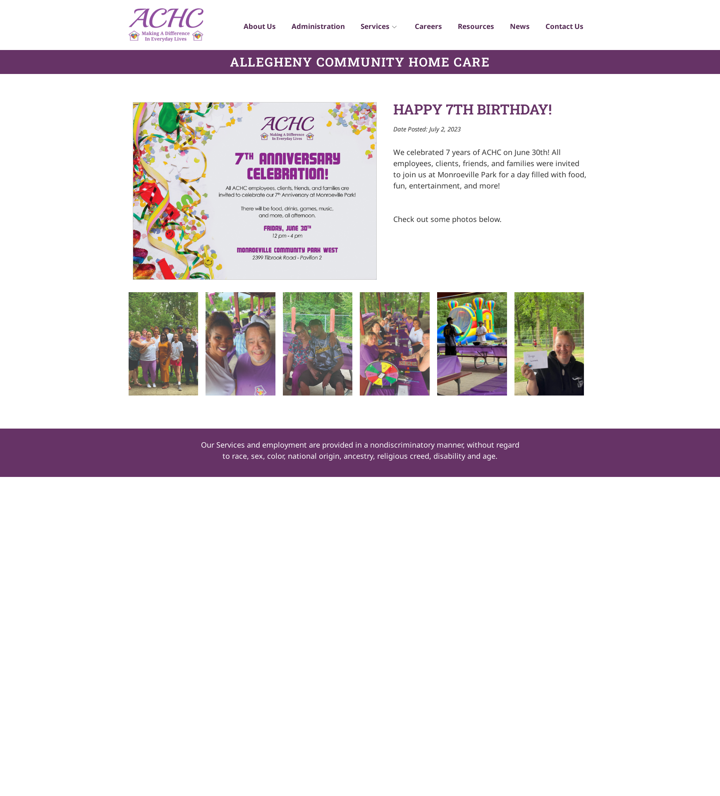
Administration (313, 27)
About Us (254, 27)
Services (375, 27)
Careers (425, 27)
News (519, 27)
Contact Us (564, 27)
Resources (474, 27)
